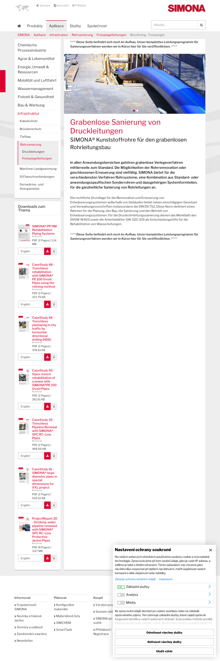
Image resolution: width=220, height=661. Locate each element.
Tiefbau (25, 137)
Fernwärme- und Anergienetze (32, 187)
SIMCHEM (62, 623)
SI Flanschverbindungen (37, 177)
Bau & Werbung (31, 105)
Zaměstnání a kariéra (30, 634)
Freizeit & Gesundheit (36, 97)
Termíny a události (28, 627)
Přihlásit (79, 5)
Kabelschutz (29, 121)
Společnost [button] (97, 26)
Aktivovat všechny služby (164, 642)
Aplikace (56, 26)
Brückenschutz (30, 129)
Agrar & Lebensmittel (36, 58)
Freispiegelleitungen (111, 35)
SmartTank (63, 630)
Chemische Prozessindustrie (32, 47)
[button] (22, 8)
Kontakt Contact (2, 81)
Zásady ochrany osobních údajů (135, 579)
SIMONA (23, 35)
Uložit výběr (164, 651)
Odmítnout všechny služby (164, 632)
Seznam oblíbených (108, 611)
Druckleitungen (33, 152)
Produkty (35, 26)
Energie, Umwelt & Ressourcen (33, 69)
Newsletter (23, 641)
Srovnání (61, 5)
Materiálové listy (67, 616)
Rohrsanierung (82, 35)
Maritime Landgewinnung (38, 169)
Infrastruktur (59, 35)
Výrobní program (106, 605)
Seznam (43, 5)
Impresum (166, 579)
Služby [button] (75, 26)
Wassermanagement (35, 89)
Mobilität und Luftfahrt (37, 80)
